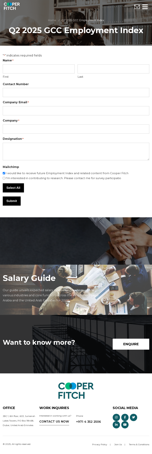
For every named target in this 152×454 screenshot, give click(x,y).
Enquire (137, 7)
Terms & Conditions (139, 444)
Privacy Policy (99, 444)
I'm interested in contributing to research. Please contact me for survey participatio (63, 178)
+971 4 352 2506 (88, 421)
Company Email (16, 102)
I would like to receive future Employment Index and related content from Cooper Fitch (67, 173)
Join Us (118, 444)
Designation (13, 139)
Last (80, 76)
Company (11, 120)
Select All (13, 188)
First (6, 76)
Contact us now (54, 421)
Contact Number (16, 84)
